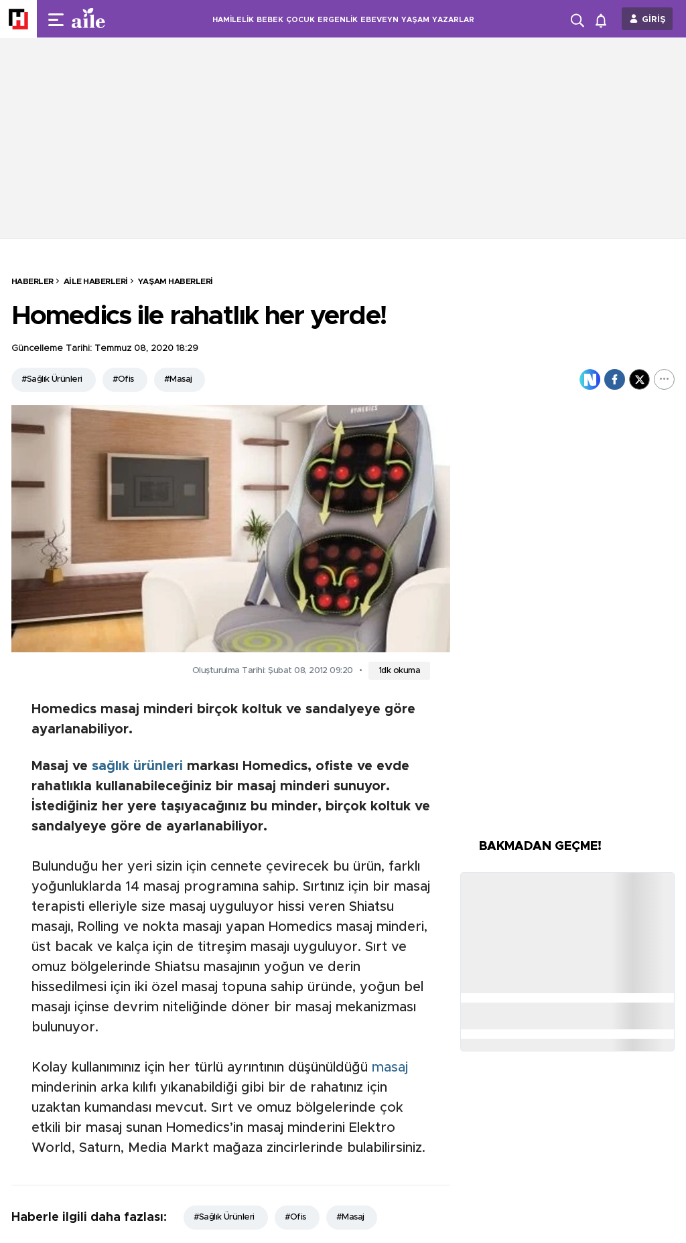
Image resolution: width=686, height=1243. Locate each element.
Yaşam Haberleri (175, 281)
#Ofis (123, 379)
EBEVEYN (379, 19)
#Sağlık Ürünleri (51, 379)
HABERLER (32, 281)
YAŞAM (415, 19)
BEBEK (270, 19)
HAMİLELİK (233, 19)
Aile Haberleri (96, 281)
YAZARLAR (453, 19)
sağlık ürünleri (137, 766)
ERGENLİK (338, 19)
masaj (390, 1067)
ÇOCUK (300, 19)
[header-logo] (115, 19)
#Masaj (178, 379)
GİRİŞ (654, 19)
